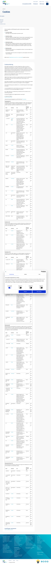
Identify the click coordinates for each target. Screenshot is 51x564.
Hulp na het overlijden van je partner (7, 552)
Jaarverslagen (39, 546)
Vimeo (12, 120)
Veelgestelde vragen (40, 554)
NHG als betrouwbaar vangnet (18, 554)
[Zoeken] (47, 4)
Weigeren (25, 291)
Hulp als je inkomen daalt (6, 547)
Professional (35, 3)
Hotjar (12, 263)
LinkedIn (12, 118)
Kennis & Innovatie (16, 552)
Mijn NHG (47, 1)
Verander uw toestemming (8, 97)
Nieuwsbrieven (39, 548)
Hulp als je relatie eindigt (6, 546)
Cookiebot (24, 99)
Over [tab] (39, 274)
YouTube (12, 335)
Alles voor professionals (17, 548)
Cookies (14, 560)
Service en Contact (2, 23)
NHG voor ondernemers (17, 541)
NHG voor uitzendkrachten (17, 540)
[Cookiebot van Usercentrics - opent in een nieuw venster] (42, 271)
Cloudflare (12, 155)
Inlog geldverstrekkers (29, 543)
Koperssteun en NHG (17, 545)
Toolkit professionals (17, 549)
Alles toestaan (39, 291)
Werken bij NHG (35, 1)
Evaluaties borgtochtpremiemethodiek (41, 540)
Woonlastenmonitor (17, 551)
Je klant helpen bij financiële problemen (18, 556)
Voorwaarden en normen (29, 548)
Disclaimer (1, 21)
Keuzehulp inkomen (28, 540)
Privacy (1, 22)
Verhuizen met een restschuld (7, 550)
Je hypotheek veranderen (6, 540)
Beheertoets (27, 542)
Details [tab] (25, 274)
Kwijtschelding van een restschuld (7, 551)
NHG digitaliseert (16, 553)
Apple (11, 388)
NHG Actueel (42, 3)
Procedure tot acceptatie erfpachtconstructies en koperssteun (30, 545)
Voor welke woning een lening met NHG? (7, 541)
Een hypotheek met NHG (26, 3)
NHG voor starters (16, 542)
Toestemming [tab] (11, 274)
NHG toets (27, 541)
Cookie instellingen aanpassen (9, 529)
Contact (38, 553)
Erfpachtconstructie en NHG (18, 544)
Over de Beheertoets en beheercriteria (6, 549)
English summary (41, 1)
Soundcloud (12, 178)
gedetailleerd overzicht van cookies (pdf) (16, 57)
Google (12, 199)
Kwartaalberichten (39, 547)
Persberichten (39, 549)
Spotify (12, 317)
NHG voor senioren (16, 543)
